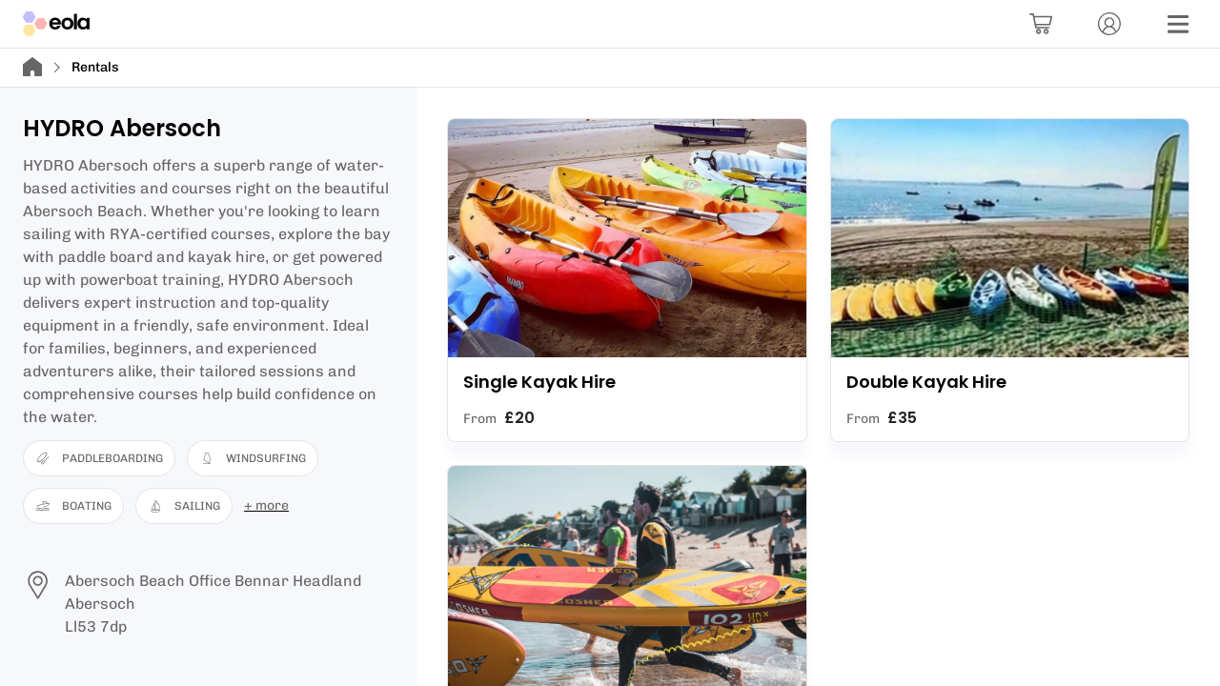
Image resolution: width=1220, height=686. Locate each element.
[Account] (1109, 24)
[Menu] (1178, 24)
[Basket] (1041, 24)
